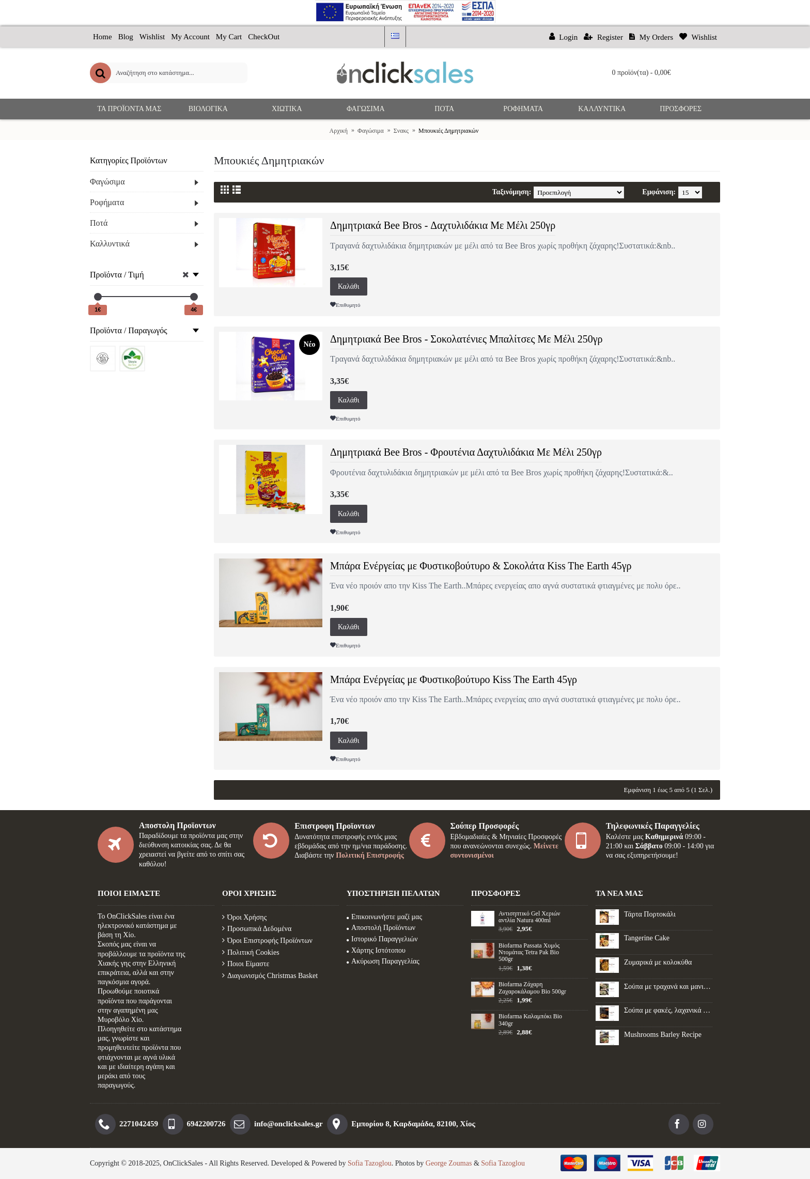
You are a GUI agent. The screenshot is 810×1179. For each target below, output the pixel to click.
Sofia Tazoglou (370, 1163)
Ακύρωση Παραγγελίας (383, 961)
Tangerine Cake (646, 938)
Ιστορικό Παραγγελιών (382, 939)
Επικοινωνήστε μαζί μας (384, 917)
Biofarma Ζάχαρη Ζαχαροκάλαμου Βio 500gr (532, 988)
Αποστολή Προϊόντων (381, 928)
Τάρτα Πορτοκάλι (650, 914)
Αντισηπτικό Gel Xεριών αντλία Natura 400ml (529, 917)
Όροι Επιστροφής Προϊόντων (267, 940)
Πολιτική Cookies (250, 952)
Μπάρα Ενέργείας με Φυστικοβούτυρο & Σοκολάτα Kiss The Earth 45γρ (481, 565)
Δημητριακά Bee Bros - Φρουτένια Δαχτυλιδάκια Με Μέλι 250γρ (466, 452)
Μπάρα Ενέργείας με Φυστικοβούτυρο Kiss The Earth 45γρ (453, 679)
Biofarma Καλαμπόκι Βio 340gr (530, 1020)
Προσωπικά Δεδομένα (256, 929)
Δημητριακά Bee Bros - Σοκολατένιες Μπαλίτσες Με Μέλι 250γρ (466, 339)
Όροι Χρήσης (244, 917)
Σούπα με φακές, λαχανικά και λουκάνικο (668, 1010)
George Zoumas (449, 1163)
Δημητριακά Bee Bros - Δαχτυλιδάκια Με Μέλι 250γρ (442, 225)
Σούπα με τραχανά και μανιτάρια (668, 986)
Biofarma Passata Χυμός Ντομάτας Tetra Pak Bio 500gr (529, 952)
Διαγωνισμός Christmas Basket (270, 976)
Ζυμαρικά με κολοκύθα (658, 962)
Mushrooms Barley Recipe (663, 1034)
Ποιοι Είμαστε (245, 964)
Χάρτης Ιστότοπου (376, 950)
